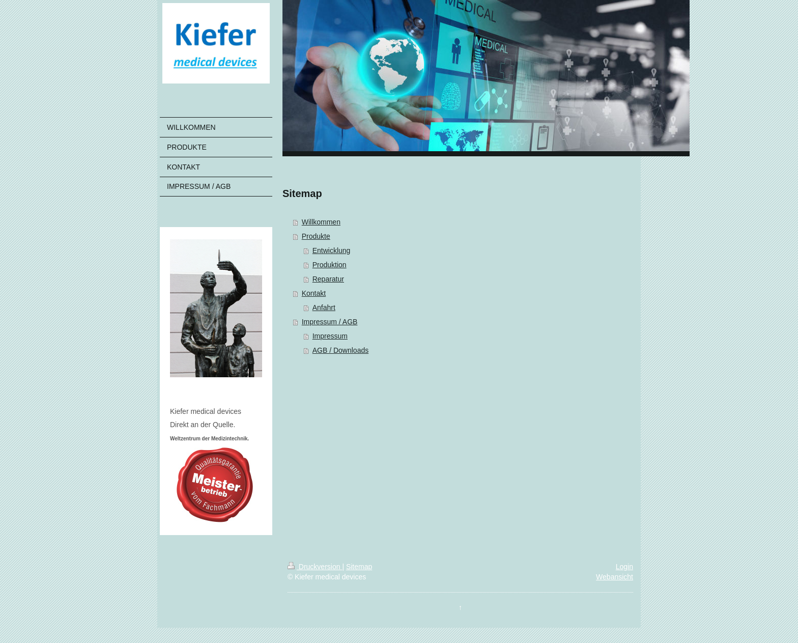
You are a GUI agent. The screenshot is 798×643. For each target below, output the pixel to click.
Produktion (329, 265)
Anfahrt (323, 307)
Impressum (330, 336)
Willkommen (321, 222)
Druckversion (315, 567)
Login (624, 567)
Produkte (316, 236)
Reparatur (328, 279)
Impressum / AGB (330, 322)
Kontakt (314, 293)
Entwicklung (331, 250)
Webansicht (614, 577)
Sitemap (359, 567)
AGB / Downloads (340, 350)
